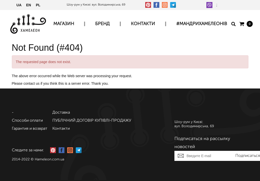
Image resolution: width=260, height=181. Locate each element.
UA (18, 5)
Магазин (63, 24)
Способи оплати (27, 121)
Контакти (143, 24)
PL (38, 5)
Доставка (61, 113)
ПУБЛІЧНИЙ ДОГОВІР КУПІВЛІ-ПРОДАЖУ (91, 121)
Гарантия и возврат (29, 129)
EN (28, 5)
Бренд (102, 24)
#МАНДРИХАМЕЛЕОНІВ (201, 24)
